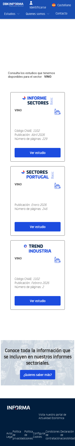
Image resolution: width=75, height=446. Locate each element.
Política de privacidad (18, 435)
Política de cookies (28, 435)
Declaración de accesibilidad (67, 435)
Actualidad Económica (51, 418)
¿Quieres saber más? (37, 375)
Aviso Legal (9, 435)
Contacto (61, 13)
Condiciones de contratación (53, 435)
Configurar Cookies (39, 435)
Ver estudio (37, 153)
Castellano (64, 5)
